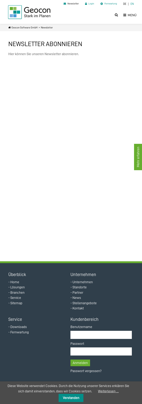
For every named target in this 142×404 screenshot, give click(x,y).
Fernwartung (110, 3)
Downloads (18, 327)
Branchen (17, 292)
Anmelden (80, 363)
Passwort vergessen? (86, 371)
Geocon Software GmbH (24, 27)
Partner (77, 292)
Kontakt (78, 308)
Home (14, 282)
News (76, 297)
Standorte (79, 287)
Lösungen (17, 287)
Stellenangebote (84, 303)
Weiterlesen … (108, 391)
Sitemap (16, 303)
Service (15, 297)
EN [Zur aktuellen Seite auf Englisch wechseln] (132, 4)
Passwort (77, 343)
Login (91, 3)
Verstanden (71, 398)
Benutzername (81, 327)
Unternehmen (82, 282)
